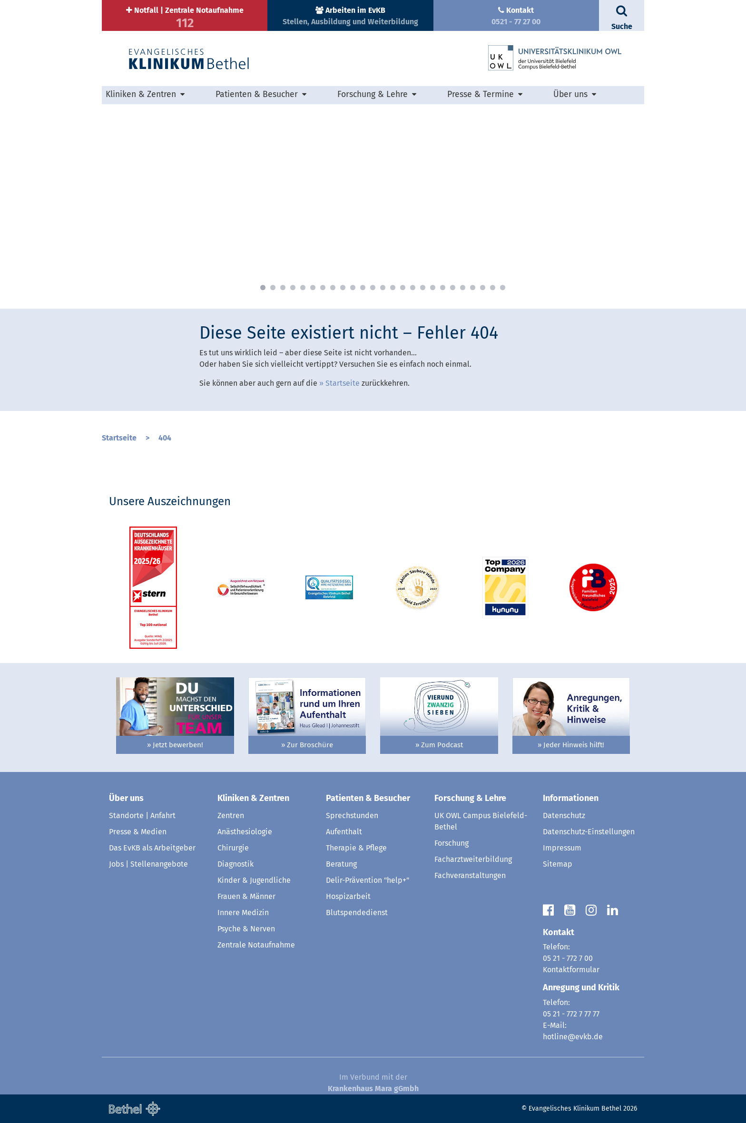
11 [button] (362, 287)
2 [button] (272, 287)
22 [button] (472, 287)
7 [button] (322, 287)
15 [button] (402, 287)
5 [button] (302, 287)
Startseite (342, 383)
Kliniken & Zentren (141, 94)
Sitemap (557, 864)
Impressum (562, 847)
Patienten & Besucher (257, 94)
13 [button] (382, 287)
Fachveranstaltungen (470, 875)
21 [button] (462, 287)
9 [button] (342, 287)
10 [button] (352, 287)
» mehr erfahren (231, 274)
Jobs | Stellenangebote (148, 864)
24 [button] (492, 287)
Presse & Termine (480, 94)
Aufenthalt (344, 831)
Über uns (570, 94)
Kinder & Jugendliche (254, 880)
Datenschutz (564, 815)
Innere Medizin (243, 912)
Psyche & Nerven (246, 928)
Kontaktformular (571, 969)
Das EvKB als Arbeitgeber (152, 847)
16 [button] (412, 287)
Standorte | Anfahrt (142, 815)
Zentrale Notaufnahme (256, 944)
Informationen (571, 798)
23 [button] (482, 287)
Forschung (451, 843)
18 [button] (432, 287)
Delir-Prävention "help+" (367, 880)
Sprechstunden (352, 815)
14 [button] (392, 287)
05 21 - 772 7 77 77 (571, 1013)
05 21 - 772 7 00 (568, 958)
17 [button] (422, 287)
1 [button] (262, 287)
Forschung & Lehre (372, 94)
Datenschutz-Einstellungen (589, 831)
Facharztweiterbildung (473, 859)
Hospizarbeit (348, 896)
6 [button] (312, 287)
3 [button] (282, 287)
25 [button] (502, 287)
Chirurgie (233, 847)
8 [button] (332, 287)
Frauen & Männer (246, 896)
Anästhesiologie (244, 831)
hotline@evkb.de (573, 1036)
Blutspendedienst (357, 912)
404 (164, 437)
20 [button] (452, 287)
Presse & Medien (138, 831)
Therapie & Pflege (356, 847)
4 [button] (292, 287)
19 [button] (442, 287)
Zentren (230, 815)
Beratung (341, 864)
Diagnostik (235, 864)
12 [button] (372, 287)
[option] (373, 199)
